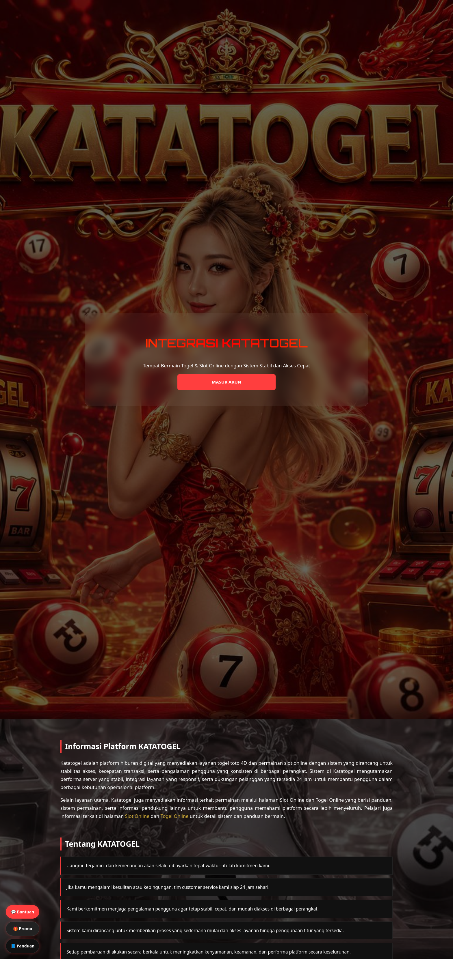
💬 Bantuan (22, 912)
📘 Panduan (22, 946)
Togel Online (174, 816)
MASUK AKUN (226, 382)
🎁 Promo (22, 928)
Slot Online (137, 816)
